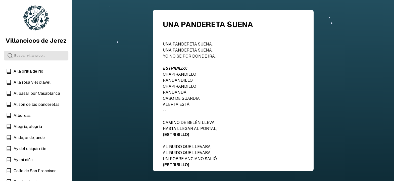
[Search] (36, 55)
